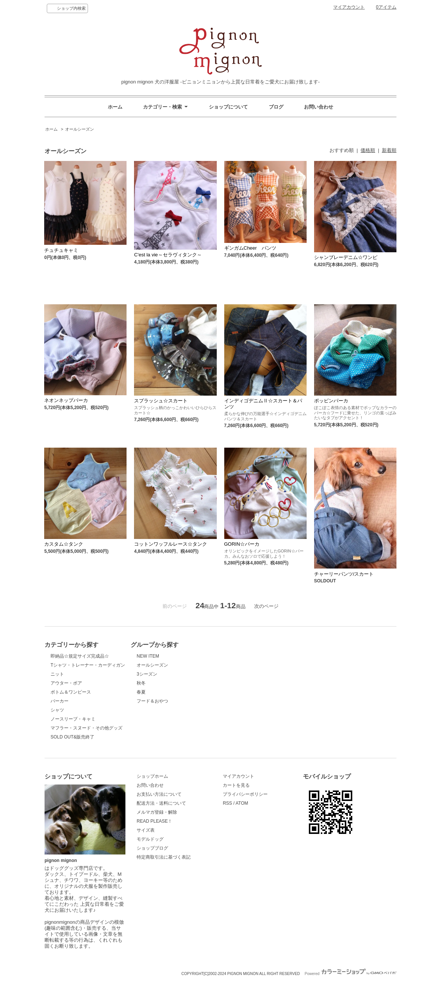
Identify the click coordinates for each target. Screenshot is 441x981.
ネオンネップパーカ (66, 400)
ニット (57, 674)
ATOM (241, 803)
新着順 (389, 150)
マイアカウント (349, 7)
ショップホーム (152, 776)
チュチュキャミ (61, 250)
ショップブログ (152, 848)
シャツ (57, 710)
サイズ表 (146, 830)
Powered (350, 974)
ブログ (276, 107)
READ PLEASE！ (154, 821)
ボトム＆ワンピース (71, 692)
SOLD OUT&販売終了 (72, 737)
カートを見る (236, 785)
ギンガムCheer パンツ (250, 248)
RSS (227, 803)
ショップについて (228, 107)
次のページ (266, 606)
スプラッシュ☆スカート (161, 400)
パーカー (60, 701)
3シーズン (147, 674)
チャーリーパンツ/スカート (344, 574)
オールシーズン (79, 129)
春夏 (141, 692)
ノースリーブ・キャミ (73, 719)
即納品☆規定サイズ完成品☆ (80, 656)
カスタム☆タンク (63, 544)
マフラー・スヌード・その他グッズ (86, 728)
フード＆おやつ (152, 701)
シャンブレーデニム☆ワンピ (345, 257)
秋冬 (141, 683)
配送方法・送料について (161, 803)
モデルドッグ (150, 839)
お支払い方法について (159, 794)
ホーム (115, 107)
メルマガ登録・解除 (157, 812)
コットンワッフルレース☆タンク (170, 544)
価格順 (368, 150)
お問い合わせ (318, 107)
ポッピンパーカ (331, 400)
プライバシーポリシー (245, 794)
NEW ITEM (148, 656)
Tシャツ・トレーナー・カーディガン (88, 665)
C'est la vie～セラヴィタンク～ (167, 255)
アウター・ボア (66, 683)
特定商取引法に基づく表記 (164, 857)
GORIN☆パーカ (242, 544)
